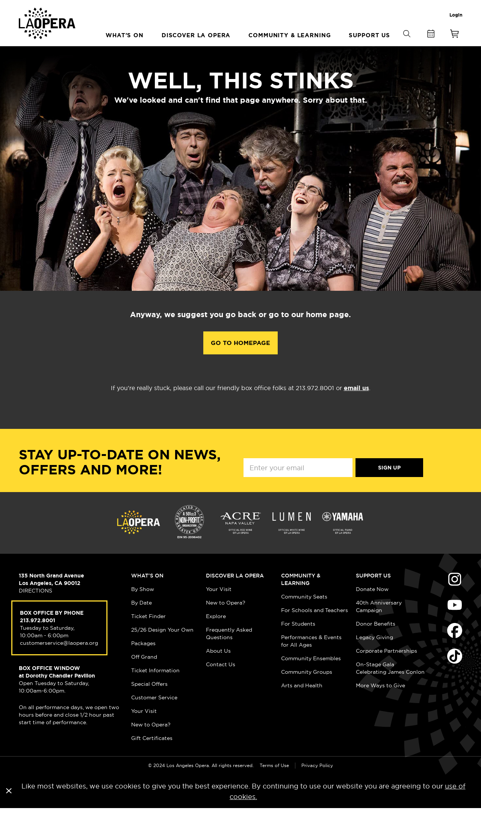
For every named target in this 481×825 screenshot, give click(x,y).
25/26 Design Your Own (162, 646)
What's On (147, 592)
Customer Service (154, 714)
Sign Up (389, 484)
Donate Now (372, 605)
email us (356, 405)
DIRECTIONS (35, 607)
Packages (143, 659)
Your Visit (144, 727)
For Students (298, 640)
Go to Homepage (240, 359)
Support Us (373, 592)
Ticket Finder (148, 632)
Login (455, 15)
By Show (142, 605)
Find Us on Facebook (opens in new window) (454, 647)
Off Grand (144, 673)
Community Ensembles (311, 675)
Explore (216, 632)
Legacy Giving (374, 653)
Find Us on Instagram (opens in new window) (454, 595)
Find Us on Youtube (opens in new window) (454, 621)
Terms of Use (274, 782)
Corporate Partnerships (386, 667)
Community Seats (304, 613)
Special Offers (149, 700)
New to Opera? (151, 741)
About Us (218, 667)
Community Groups (306, 688)
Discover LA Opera (235, 592)
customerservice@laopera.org (59, 659)
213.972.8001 (37, 637)
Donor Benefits (375, 640)
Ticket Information (155, 687)
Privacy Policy (317, 782)
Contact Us (220, 681)
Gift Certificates (151, 754)
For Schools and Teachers (314, 626)
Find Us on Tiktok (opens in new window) (454, 672)
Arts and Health (301, 702)
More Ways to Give (380, 702)
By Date (141, 619)
